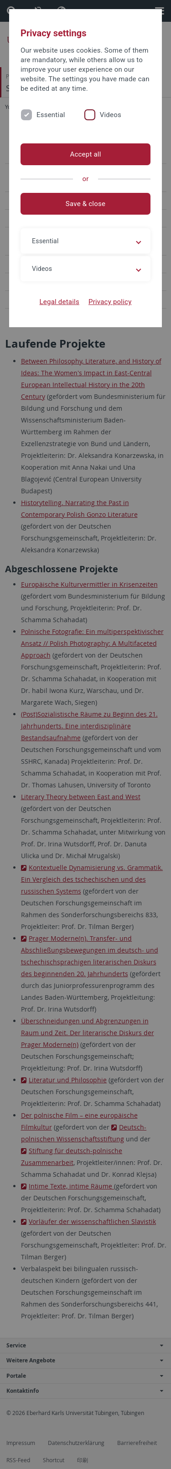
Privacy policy (110, 302)
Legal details (59, 302)
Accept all (85, 154)
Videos (110, 115)
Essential (50, 115)
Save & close (85, 204)
